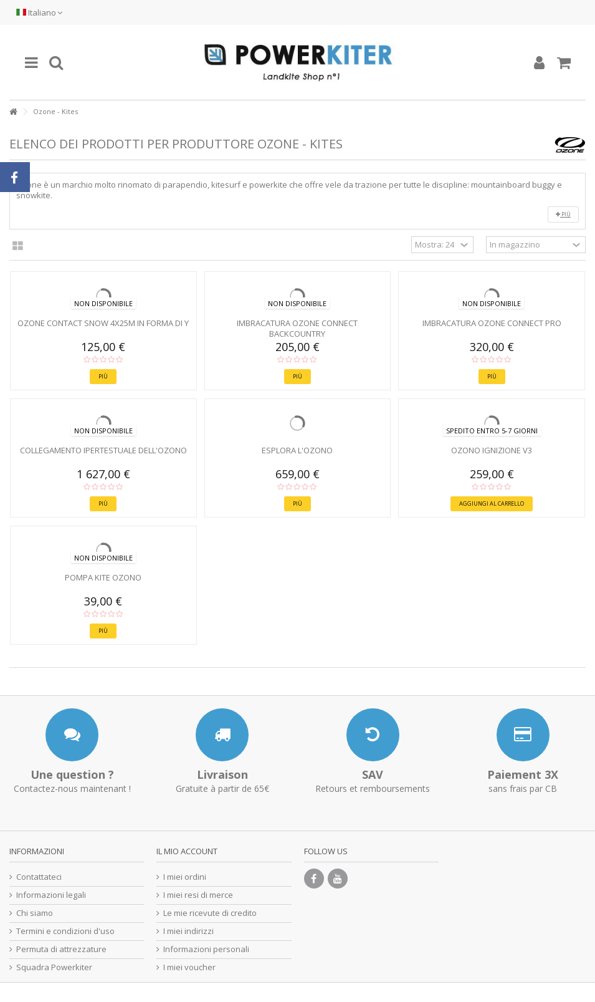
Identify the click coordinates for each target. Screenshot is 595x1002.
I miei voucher (189, 967)
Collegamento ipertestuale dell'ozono (103, 450)
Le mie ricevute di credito (210, 913)
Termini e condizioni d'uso (65, 931)
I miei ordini (184, 877)
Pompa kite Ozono (103, 577)
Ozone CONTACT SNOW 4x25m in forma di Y (103, 323)
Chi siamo (34, 913)
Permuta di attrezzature (61, 949)
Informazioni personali (206, 949)
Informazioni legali (51, 895)
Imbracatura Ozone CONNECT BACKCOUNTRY (297, 328)
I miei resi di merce (198, 895)
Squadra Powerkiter (54, 967)
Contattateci (39, 877)
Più (563, 214)
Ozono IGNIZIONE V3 (491, 450)
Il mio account (186, 851)
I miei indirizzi (188, 931)
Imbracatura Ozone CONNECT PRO (491, 323)
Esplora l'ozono (297, 450)
